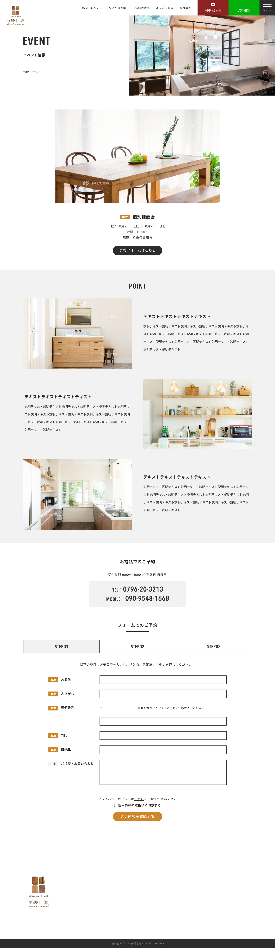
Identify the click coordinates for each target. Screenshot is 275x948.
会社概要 (185, 8)
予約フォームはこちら (137, 249)
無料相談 (244, 10)
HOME (169, 883)
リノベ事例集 (117, 8)
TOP (26, 72)
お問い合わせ (213, 10)
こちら (139, 799)
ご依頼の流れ (141, 8)
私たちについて (92, 8)
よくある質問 (165, 8)
